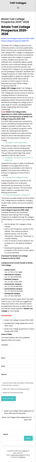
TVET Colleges (18, 3)
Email (3, 366)
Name (3, 358)
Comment (5, 345)
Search (5, 434)
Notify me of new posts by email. (13, 392)
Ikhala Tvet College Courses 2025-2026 (18, 320)
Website (4, 374)
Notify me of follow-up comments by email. (16, 389)
